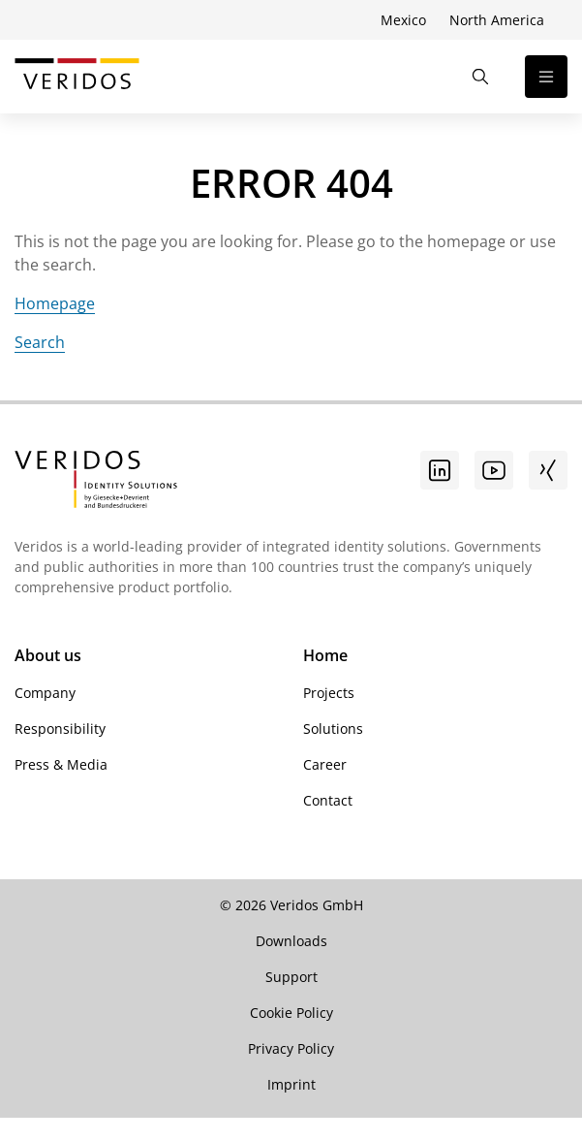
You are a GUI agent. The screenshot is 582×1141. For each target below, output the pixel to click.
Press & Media (61, 764)
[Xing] (548, 470)
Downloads (291, 941)
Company (45, 692)
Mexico (403, 20)
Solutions (333, 728)
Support (291, 976)
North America (496, 20)
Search (40, 342)
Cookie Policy (291, 1012)
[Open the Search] (480, 76)
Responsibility (60, 728)
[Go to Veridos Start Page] (77, 76)
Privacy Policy (291, 1048)
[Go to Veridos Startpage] (96, 482)
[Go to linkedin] (439, 470)
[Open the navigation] (546, 76)
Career (325, 764)
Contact (327, 800)
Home (325, 655)
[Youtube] (494, 470)
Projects (328, 692)
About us (48, 655)
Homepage (55, 303)
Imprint (291, 1084)
